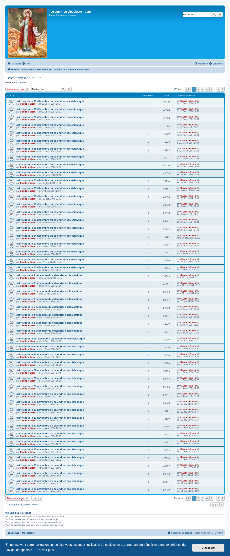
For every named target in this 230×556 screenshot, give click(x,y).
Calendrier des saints (23, 78)
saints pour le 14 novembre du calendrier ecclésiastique (50, 473)
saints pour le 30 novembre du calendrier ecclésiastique (50, 346)
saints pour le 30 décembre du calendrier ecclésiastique (50, 109)
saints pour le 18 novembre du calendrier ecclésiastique (50, 441)
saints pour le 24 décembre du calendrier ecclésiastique (50, 156)
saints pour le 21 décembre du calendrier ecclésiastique (50, 180)
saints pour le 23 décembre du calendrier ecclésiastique (50, 164)
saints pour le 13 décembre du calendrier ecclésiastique (50, 243)
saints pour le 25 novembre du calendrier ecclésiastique (50, 386)
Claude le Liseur (28, 104)
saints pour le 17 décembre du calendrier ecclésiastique (50, 212)
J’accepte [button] (208, 547)
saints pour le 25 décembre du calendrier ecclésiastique (50, 148)
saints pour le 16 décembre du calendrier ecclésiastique (50, 219)
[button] (188, 89)
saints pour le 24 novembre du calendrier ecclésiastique (50, 394)
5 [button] (211, 89)
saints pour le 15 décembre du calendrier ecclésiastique (50, 227)
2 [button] (198, 89)
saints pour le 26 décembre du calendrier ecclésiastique (50, 140)
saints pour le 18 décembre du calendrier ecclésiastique (50, 204)
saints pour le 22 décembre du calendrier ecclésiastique (50, 172)
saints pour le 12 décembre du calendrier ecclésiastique (50, 251)
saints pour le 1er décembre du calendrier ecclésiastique (50, 338)
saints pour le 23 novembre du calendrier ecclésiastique (50, 401)
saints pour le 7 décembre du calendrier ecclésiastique (49, 291)
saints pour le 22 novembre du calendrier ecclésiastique (50, 409)
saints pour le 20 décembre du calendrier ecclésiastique (50, 188)
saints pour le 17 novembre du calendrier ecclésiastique (50, 449)
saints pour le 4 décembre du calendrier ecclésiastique (49, 314)
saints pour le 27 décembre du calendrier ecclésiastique (50, 132)
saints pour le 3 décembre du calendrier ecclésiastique (49, 322)
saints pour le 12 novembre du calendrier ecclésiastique (50, 488)
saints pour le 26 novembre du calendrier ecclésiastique (50, 378)
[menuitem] (26, 63)
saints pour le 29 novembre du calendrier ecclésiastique (50, 354)
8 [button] (218, 89)
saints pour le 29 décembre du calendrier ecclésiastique (50, 117)
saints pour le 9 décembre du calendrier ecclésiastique (49, 275)
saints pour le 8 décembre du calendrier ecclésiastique (49, 283)
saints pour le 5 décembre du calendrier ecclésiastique (49, 307)
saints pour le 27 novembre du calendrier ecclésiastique (50, 370)
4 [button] (206, 89)
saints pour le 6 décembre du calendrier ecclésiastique (49, 299)
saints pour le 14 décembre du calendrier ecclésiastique (50, 235)
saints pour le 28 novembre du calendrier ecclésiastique (50, 362)
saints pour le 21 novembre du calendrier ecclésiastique (50, 417)
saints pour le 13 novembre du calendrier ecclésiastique (50, 481)
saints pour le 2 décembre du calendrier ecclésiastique (49, 330)
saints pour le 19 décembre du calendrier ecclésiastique (50, 196)
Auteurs (22, 82)
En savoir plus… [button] (45, 550)
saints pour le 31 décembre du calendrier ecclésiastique (50, 101)
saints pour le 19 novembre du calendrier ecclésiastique (50, 433)
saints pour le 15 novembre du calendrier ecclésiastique (50, 465)
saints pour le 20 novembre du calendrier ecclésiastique (50, 425)
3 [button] (202, 89)
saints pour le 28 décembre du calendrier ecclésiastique (50, 125)
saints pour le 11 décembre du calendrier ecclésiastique (50, 259)
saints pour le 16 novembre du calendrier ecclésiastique (50, 457)
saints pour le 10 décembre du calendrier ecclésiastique (50, 267)
